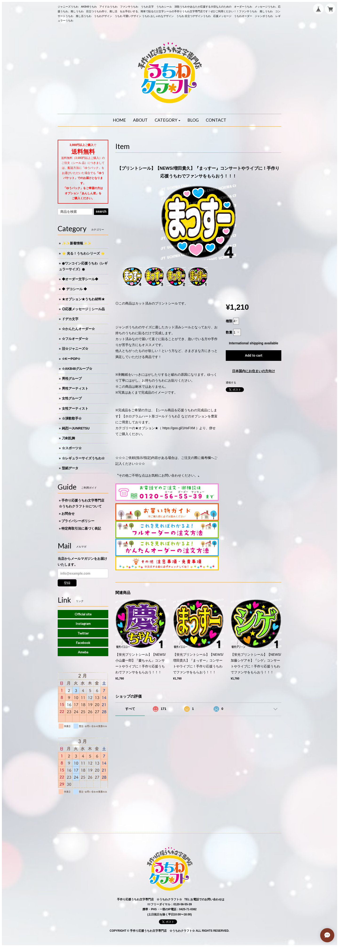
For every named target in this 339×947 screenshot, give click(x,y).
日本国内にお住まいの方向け (253, 371)
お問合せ (68, 513)
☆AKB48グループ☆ (77, 369)
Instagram (83, 624)
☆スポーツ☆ (72, 448)
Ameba (83, 652)
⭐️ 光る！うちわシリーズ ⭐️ (83, 253)
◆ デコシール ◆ (74, 289)
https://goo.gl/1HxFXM (178, 428)
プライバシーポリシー (77, 521)
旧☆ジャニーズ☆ (75, 348)
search (101, 211)
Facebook (83, 643)
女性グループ (72, 398)
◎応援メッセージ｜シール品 (83, 309)
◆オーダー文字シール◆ (80, 279)
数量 (229, 332)
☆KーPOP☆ (71, 359)
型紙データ (70, 468)
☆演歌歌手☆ (72, 418)
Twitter (83, 633)
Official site (83, 614)
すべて (130, 709)
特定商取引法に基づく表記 (81, 528)
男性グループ (72, 378)
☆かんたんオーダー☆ (78, 329)
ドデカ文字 (70, 319)
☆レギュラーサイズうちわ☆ (83, 458)
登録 (67, 583)
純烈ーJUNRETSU (75, 428)
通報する (231, 382)
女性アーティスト (75, 408)
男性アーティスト (75, 388)
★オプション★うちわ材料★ (83, 299)
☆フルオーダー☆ (75, 339)
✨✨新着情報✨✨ (76, 243)
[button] (167, 120)
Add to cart (253, 355)
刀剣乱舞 (68, 438)
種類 (229, 321)
